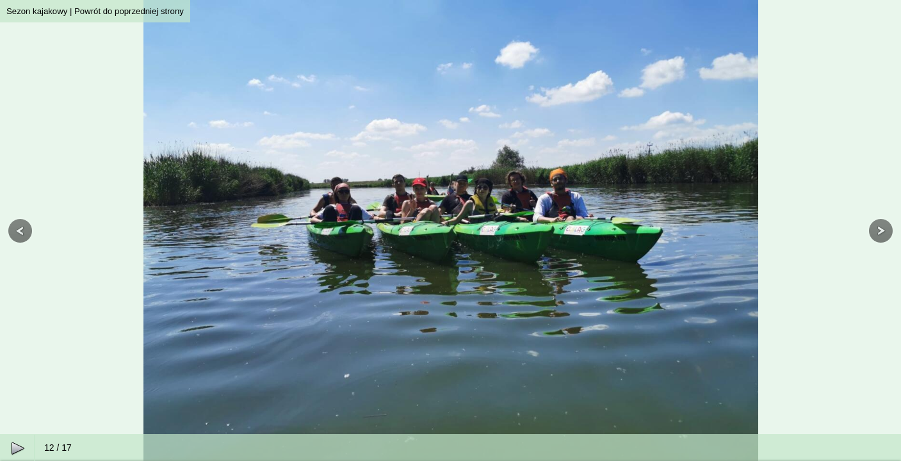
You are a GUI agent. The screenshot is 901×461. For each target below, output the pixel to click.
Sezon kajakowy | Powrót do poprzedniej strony (95, 11)
